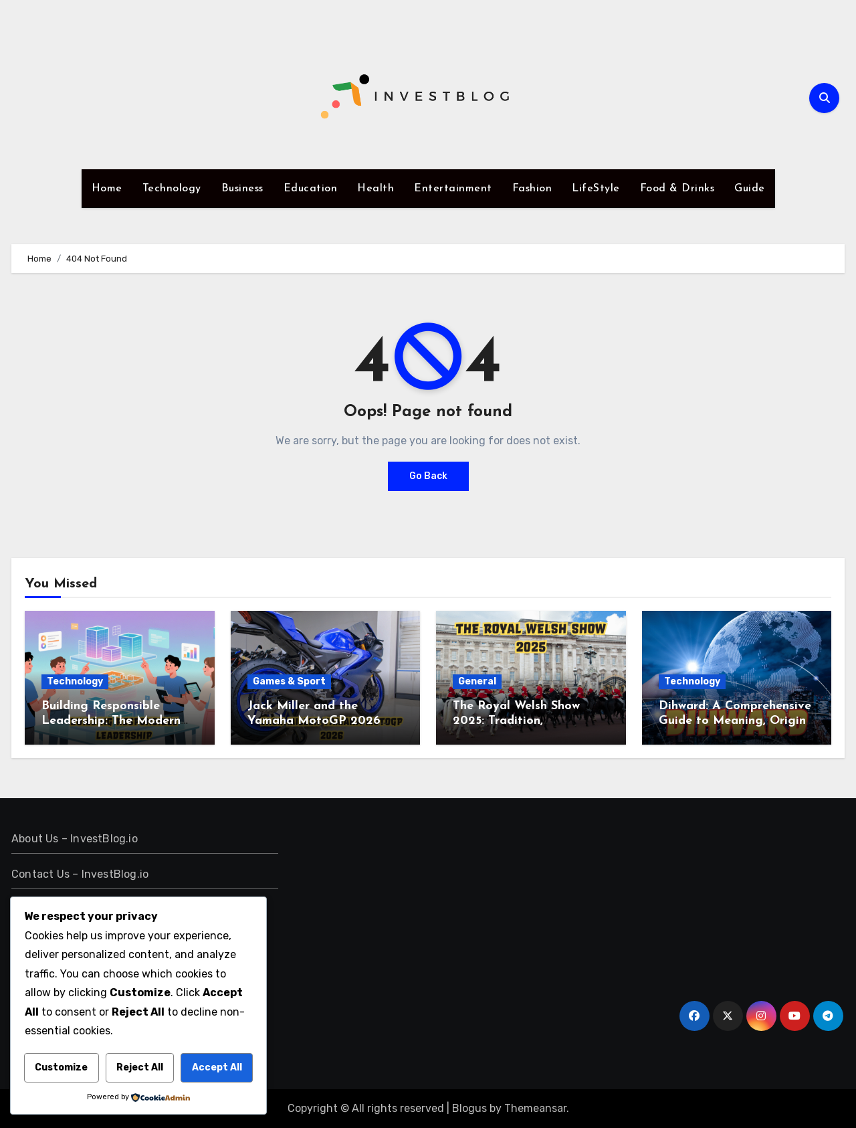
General (477, 681)
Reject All (139, 1067)
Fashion (532, 188)
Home (107, 188)
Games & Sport (289, 681)
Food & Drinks (677, 188)
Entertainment (453, 188)
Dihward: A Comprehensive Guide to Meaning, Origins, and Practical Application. (736, 720)
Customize (61, 1067)
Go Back (428, 476)
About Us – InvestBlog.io (74, 838)
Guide (749, 188)
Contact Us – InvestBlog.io (79, 874)
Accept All (217, 1067)
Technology (171, 188)
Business (242, 188)
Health (375, 188)
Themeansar (535, 1108)
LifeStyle (596, 188)
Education (311, 188)
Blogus (469, 1108)
